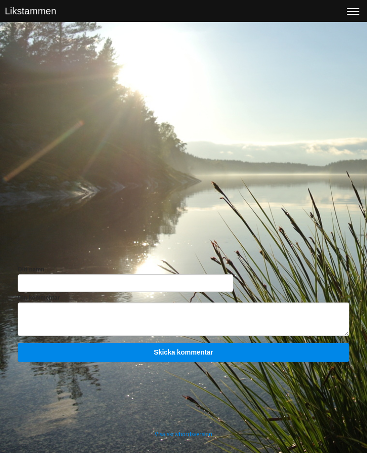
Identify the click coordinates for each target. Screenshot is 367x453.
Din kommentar (38, 297)
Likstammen (30, 11)
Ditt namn (31, 269)
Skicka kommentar (183, 352)
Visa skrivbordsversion (183, 434)
